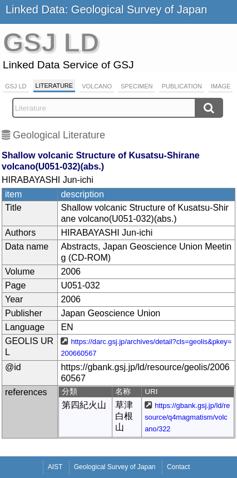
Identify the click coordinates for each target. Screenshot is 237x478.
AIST (55, 467)
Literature (54, 85)
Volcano (97, 86)
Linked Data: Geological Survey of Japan (106, 9)
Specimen (136, 86)
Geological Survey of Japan (115, 467)
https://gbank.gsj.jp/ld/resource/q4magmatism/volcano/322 (187, 417)
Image (220, 86)
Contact (178, 467)
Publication (181, 86)
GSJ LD (16, 86)
